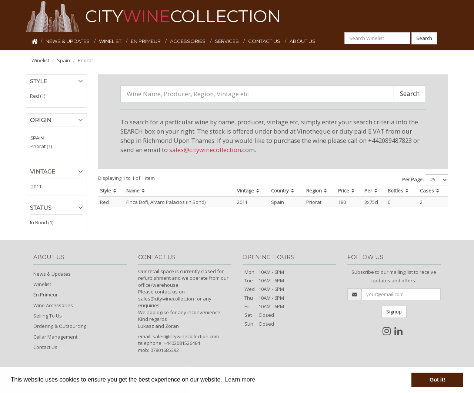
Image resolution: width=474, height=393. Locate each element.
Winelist (40, 60)
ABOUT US (303, 41)
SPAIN (37, 138)
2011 (36, 186)
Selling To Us (47, 315)
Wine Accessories (53, 305)
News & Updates (52, 274)
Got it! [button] (437, 380)
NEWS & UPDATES (68, 41)
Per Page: (413, 179)
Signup (394, 311)
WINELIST (111, 41)
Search (424, 38)
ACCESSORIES (188, 41)
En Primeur (45, 294)
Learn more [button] (240, 379)
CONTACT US (264, 41)
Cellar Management (55, 336)
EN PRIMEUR (146, 41)
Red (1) (37, 96)
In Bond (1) (41, 222)
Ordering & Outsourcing (59, 326)
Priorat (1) (41, 146)
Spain (63, 60)
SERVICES (227, 41)
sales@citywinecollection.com (212, 149)
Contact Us (45, 347)
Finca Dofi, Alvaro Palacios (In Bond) (166, 202)
